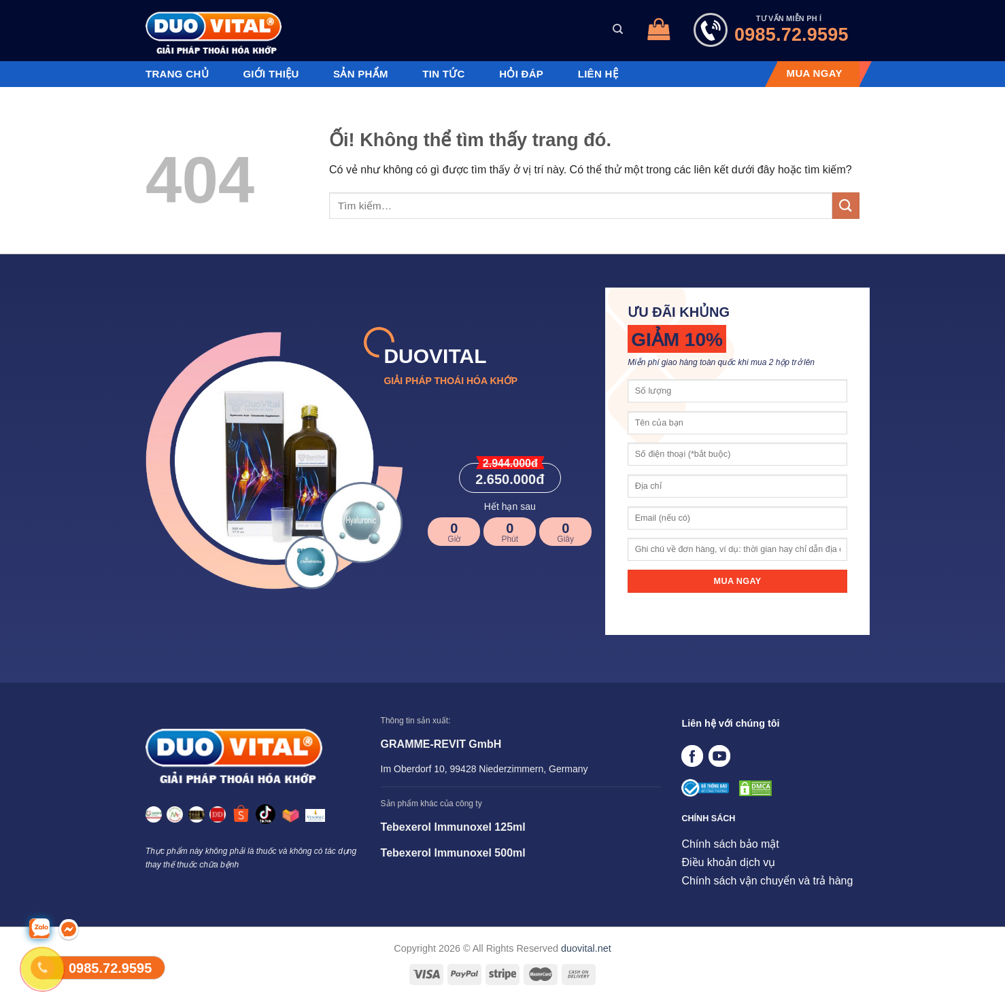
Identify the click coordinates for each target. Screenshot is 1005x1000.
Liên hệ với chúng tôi (730, 723)
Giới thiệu (271, 74)
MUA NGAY (814, 73)
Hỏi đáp (521, 74)
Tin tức (443, 74)
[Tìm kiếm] (618, 29)
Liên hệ (598, 74)
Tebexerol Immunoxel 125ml (453, 827)
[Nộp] (845, 205)
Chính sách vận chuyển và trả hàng (767, 880)
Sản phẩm (360, 74)
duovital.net (586, 948)
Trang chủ (177, 74)
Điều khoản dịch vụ (728, 862)
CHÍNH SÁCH (708, 818)
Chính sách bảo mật (730, 844)
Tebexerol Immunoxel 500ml (453, 853)
